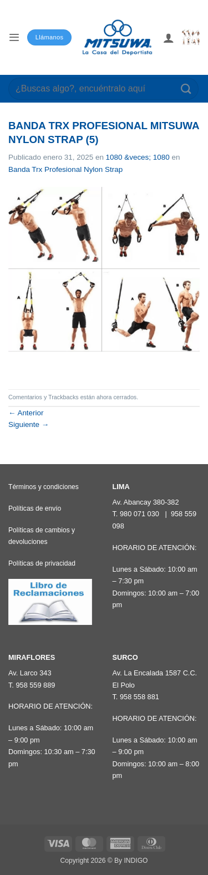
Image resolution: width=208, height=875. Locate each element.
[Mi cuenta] (168, 38)
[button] (13, 37)
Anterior (25, 413)
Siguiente (28, 424)
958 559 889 (35, 685)
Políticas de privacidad (41, 563)
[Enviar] (186, 88)
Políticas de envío (34, 508)
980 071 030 (139, 514)
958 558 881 (139, 697)
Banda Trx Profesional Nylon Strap (65, 169)
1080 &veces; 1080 (138, 157)
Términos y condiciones (43, 487)
